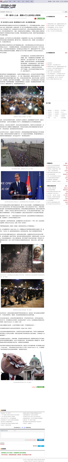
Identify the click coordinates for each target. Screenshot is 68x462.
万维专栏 (50, 115)
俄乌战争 (50, 110)
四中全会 (57, 110)
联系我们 (32, 459)
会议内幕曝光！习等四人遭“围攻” (54, 70)
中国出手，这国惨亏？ (27, 423)
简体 (49, 1)
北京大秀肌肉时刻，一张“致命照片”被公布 (56, 73)
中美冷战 (50, 114)
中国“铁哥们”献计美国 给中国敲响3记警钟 (9, 423)
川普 (49, 117)
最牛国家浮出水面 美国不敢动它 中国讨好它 (32, 421)
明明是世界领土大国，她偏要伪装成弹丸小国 (57, 23)
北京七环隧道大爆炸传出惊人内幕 (55, 29)
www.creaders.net (3, 18)
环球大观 (7, 11)
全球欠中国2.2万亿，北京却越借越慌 (8, 418)
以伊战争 (57, 114)
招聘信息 (35, 459)
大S (63, 112)
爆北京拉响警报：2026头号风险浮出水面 (56, 25)
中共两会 (64, 110)
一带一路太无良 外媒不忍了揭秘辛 (8, 416)
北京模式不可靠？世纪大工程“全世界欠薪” (32, 416)
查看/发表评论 (23, 18)
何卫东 (56, 115)
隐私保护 (43, 459)
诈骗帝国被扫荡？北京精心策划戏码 (30, 414)
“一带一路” (22, 427)
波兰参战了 (50, 63)
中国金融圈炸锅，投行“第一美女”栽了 (55, 27)
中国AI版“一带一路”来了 (6, 413)
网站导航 (39, 459)
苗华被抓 (64, 117)
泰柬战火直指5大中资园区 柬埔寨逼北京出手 (32, 413)
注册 (67, 1)
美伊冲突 (57, 112)
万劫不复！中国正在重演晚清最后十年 (55, 68)
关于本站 (24, 459)
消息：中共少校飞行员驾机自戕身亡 (55, 31)
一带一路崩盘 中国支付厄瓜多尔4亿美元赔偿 (10, 414)
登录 (65, 1)
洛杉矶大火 (64, 114)
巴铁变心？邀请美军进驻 (6, 425)
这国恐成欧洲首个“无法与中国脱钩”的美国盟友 (33, 418)
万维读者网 (2, 11)
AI (55, 117)
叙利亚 (63, 115)
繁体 (50, 1)
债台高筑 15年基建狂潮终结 (6, 421)
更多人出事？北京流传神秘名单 (54, 71)
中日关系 (50, 112)
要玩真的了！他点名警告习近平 (54, 64)
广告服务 (28, 459)
